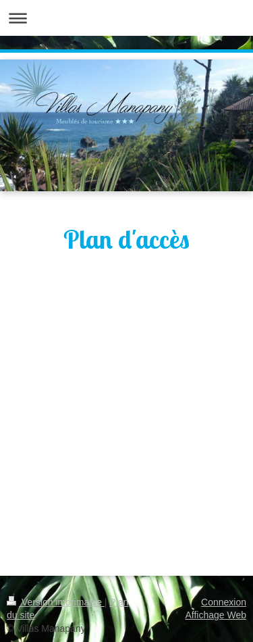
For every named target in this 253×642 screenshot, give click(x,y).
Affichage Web (215, 615)
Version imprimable (56, 602)
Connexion (223, 602)
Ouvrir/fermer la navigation (126, 17)
